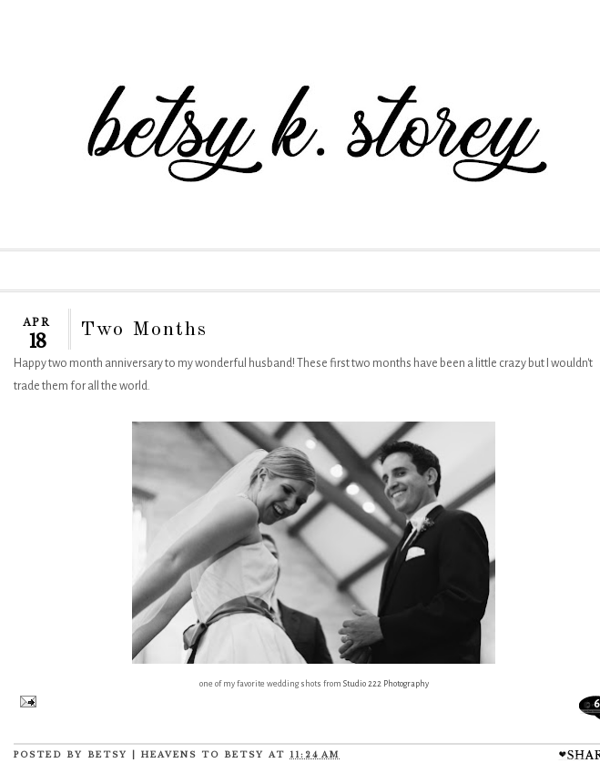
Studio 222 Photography (386, 683)
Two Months (144, 330)
